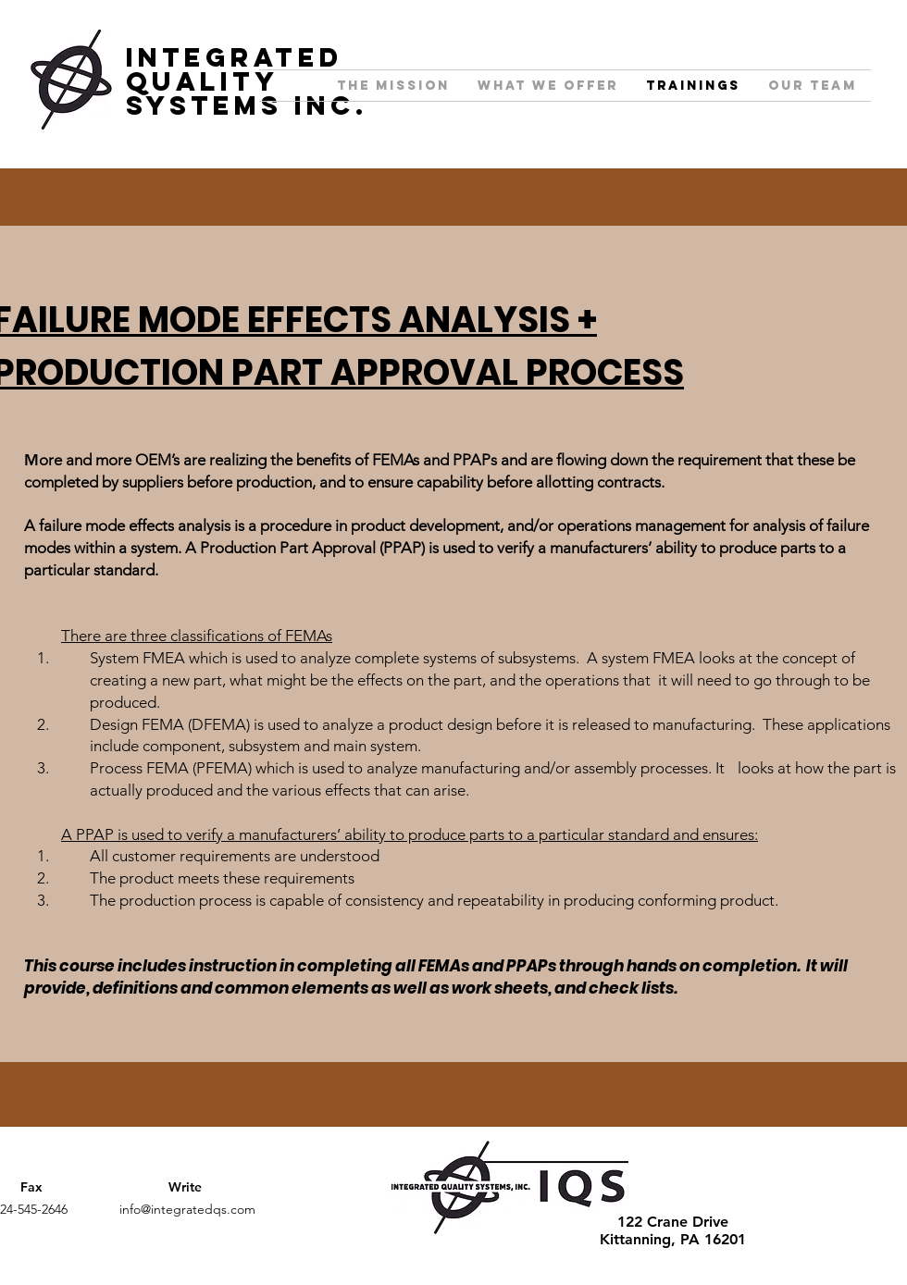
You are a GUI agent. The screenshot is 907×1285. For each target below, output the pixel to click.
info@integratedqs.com (187, 1209)
